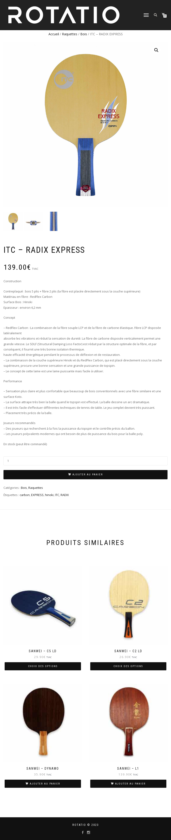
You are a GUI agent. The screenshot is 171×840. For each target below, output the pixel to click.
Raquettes (69, 34)
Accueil (53, 34)
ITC (57, 495)
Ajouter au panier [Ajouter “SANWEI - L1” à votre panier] (130, 783)
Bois (83, 34)
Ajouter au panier (87, 474)
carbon (25, 495)
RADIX (65, 495)
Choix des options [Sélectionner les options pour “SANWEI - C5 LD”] (43, 666)
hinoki (49, 495)
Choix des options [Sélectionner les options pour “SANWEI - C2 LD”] (128, 666)
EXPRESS (37, 495)
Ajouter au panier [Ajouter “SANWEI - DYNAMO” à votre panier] (45, 783)
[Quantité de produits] (85, 460)
